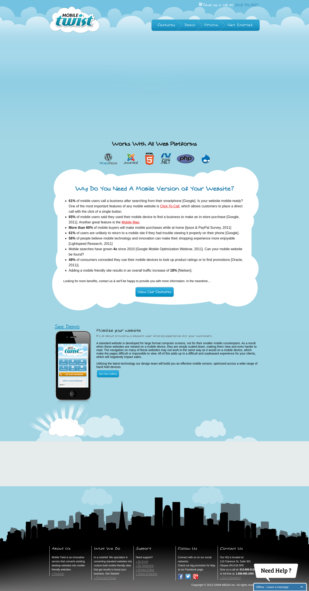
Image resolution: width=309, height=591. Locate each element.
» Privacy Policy (145, 569)
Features (166, 25)
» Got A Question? (230, 577)
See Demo (67, 326)
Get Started (240, 25)
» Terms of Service (146, 573)
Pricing (211, 25)
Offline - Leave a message (272, 587)
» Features (58, 573)
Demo (190, 25)
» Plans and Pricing (105, 577)
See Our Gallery (108, 373)
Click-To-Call (169, 206)
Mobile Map (130, 222)
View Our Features (154, 292)
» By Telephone (145, 565)
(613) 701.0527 (246, 5)
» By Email (142, 561)
